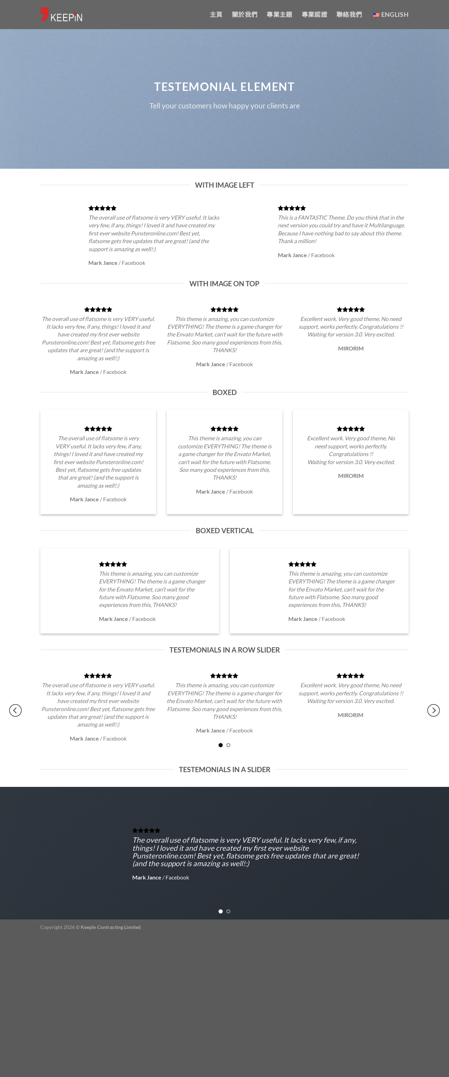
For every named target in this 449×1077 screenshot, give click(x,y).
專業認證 (314, 14)
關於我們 (244, 14)
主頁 (216, 14)
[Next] (433, 710)
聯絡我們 (349, 14)
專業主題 (279, 14)
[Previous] (15, 710)
